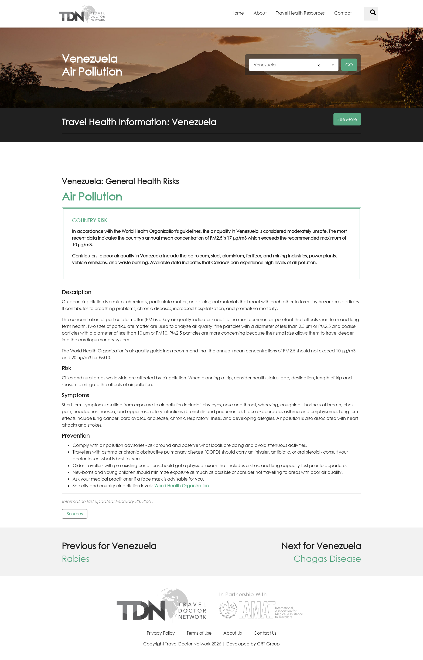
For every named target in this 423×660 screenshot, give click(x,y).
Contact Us (265, 633)
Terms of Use (199, 633)
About (260, 13)
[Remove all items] (318, 65)
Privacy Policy (161, 633)
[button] (211, 125)
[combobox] (294, 65)
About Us (232, 633)
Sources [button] (75, 513)
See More (347, 119)
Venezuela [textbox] (265, 64)
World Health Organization (181, 485)
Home (237, 13)
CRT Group (268, 644)
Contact (343, 13)
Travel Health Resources (300, 13)
